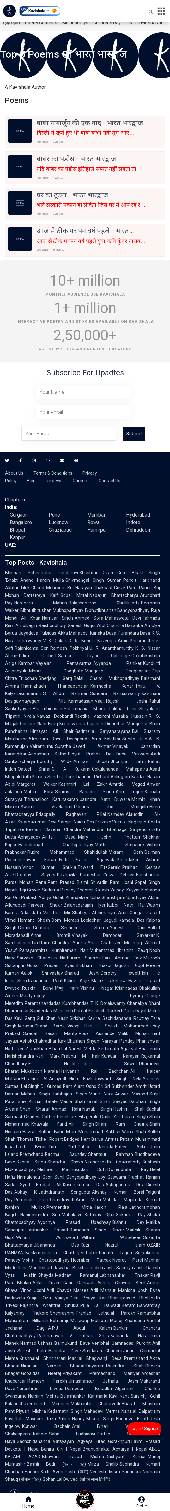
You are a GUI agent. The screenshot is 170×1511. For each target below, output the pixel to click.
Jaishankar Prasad (47, 1229)
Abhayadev (29, 837)
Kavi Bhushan (71, 1041)
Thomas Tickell (32, 1139)
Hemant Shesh (34, 920)
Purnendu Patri (31, 1199)
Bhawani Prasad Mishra (73, 1456)
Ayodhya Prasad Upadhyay (74, 1222)
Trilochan (28, 678)
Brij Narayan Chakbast (90, 587)
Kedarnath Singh (64, 1411)
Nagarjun (137, 821)
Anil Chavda (59, 1290)
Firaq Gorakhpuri (113, 1441)
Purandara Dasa (134, 633)
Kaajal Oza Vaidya (47, 1297)
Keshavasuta (72, 723)
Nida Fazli (80, 1078)
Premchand (31, 1154)
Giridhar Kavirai (85, 1018)
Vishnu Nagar (96, 988)
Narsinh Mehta (43, 1396)
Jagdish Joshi (101, 1267)
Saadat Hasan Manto (50, 1033)
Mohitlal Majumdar (123, 1199)
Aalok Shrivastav (42, 973)
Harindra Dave (64, 1350)
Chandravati (62, 1199)
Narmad (28, 1343)
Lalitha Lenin (123, 708)
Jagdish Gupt (128, 965)
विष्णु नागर (67, 988)
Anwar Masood (131, 1093)
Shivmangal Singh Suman (93, 580)
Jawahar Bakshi (69, 1267)
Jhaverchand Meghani (44, 1403)
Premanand (136, 1358)
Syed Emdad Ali (40, 1184)
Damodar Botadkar (89, 1388)
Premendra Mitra (69, 1207)
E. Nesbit (52, 1063)
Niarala (51, 1071)
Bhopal (17, 530)
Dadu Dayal (135, 1010)
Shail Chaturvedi (105, 942)
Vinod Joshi (32, 1290)
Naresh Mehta (83, 1048)
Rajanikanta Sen (32, 648)
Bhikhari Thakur (94, 965)
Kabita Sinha (31, 1161)
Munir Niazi (101, 1093)
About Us (14, 473)
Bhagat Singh (100, 1418)
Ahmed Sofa (89, 617)
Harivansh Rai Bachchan (94, 1071)
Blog (31, 480)
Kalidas (138, 776)
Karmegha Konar (111, 685)
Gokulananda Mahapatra (120, 769)
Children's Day (107, 22)
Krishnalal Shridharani (43, 1358)
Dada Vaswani (132, 753)
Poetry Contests (41, 22)
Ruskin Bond (37, 988)
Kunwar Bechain (46, 1426)
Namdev (115, 814)
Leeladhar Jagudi (99, 920)
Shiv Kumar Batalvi (38, 1101)
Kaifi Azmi (52, 1471)
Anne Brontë (50, 935)
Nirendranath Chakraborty (113, 1161)
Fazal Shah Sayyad (107, 1101)
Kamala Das (132, 920)
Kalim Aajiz (77, 980)
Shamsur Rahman (110, 1154)
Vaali (100, 701)
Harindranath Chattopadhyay (55, 844)
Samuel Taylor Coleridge (94, 655)
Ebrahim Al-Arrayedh (44, 1078)
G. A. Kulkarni (71, 769)
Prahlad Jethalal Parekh (105, 1313)
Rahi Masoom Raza (35, 1418)
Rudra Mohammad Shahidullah (67, 852)
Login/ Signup (144, 1428)
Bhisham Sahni (22, 572)
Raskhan (38, 1048)
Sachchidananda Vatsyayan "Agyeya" (55, 1441)
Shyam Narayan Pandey (111, 1041)
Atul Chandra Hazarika (120, 625)
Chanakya (137, 1003)
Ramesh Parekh (47, 1381)
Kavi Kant (119, 1396)
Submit (134, 434)
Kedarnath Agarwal (117, 1048)
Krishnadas (126, 988)
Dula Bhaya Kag (88, 1297)
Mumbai (96, 515)
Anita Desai (59, 837)
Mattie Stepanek (120, 844)
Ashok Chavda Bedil (121, 1282)
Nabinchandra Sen (40, 1214)
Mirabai (25, 1025)
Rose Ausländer (97, 1033)
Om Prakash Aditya (32, 897)
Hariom (32, 1471)
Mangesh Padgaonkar (117, 670)
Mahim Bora (38, 791)
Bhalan (24, 1282)
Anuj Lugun (129, 791)
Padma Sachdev (66, 1154)
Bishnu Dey (128, 1222)
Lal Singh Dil (33, 1086)
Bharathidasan (47, 708)
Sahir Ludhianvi (72, 1433)
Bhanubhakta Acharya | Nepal (115, 1449)
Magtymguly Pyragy (82, 995)
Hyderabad (138, 515)
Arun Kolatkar (106, 738)
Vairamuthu (41, 746)
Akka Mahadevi (73, 633)
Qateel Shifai (34, 769)
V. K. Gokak (55, 640)
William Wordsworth (48, 1237)
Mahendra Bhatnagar (105, 829)
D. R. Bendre (82, 640)
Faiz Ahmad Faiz (122, 957)
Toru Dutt (62, 1146)
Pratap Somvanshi (123, 1433)
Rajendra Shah (125, 1365)
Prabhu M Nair (80, 1056)
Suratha (63, 746)
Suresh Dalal (32, 1350)
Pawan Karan (39, 859)
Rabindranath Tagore (110, 1252)
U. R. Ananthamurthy (111, 648)
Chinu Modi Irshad (34, 1267)
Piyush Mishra (31, 1411)
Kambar (26, 663)
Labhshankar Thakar (124, 1275)
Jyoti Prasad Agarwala (87, 859)
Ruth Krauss (33, 776)
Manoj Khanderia (127, 1320)
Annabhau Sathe (47, 753)
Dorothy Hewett (121, 973)
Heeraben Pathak (91, 1260)
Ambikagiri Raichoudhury (40, 625)
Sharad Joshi (81, 973)
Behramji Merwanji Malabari (79, 1320)
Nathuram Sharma (80, 957)
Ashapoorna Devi (125, 1184)
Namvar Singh (57, 617)
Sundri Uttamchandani (70, 776)
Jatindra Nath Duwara (105, 799)
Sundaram (93, 1350)
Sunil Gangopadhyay (75, 1177)
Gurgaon (19, 515)
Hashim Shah (129, 1109)
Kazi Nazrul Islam (113, 1245)
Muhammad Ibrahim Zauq (119, 950)
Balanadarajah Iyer (84, 905)
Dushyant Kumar (126, 1456)
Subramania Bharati (86, 708)
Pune (54, 515)
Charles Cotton (39, 1116)
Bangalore (21, 522)
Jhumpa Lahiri (128, 761)
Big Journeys (75, 22)
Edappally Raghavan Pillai (71, 814)
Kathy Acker (131, 1146)
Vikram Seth (126, 852)
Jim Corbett (39, 655)
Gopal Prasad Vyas (50, 965)
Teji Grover (29, 889)
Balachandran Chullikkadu (104, 602)
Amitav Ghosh (91, 761)
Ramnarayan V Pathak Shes (73, 1335)
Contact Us (109, 480)
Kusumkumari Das (83, 1184)
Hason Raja (110, 1207)
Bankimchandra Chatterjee (54, 1252)
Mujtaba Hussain (129, 716)
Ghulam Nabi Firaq (39, 723)
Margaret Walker (37, 784)
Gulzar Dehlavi (118, 874)
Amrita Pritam (119, 1139)
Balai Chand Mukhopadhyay (106, 678)
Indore (133, 522)
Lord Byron (31, 1146)
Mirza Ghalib (103, 1464)
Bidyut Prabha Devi (91, 753)
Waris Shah (134, 1131)
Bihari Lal (58, 1048)
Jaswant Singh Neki (117, 1078)
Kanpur (17, 537)
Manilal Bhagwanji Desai (95, 1358)
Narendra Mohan (40, 602)
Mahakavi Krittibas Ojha (88, 1214)
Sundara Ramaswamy (115, 693)
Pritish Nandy (71, 1418)
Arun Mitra (88, 1199)
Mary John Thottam (110, 837)
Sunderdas (41, 1010)
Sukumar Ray (131, 1214)
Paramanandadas (43, 1003)
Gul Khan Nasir (52, 1018)
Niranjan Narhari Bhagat (53, 1365)
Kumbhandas (75, 1003)
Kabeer (40, 1433)
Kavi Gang (24, 1018)
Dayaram (95, 1365)
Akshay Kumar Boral (118, 1192)
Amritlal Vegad (127, 784)
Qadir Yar (110, 1116)
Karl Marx (48, 1056)
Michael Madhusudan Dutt (71, 1169)
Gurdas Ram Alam (65, 1086)
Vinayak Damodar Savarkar (113, 935)
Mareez (81, 1290)
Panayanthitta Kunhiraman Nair (53, 950)
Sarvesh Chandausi (37, 957)
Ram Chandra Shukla (62, 942)
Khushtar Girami (98, 572)
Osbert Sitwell (107, 1063)
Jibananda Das (56, 1245)
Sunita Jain (134, 738)
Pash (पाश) (76, 1471)
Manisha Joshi (133, 1290)
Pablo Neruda (96, 1146)
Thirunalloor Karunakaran (51, 799)
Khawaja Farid (49, 1124)
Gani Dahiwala (79, 1282)
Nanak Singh (97, 1109)
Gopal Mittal (74, 595)
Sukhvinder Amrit (129, 1086)
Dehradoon (138, 530)
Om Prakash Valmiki (107, 821)
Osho (91, 1086)
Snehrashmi (62, 1313)
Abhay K (25, 1192)
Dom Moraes (65, 920)
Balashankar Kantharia (83, 1396)
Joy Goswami (112, 1177)
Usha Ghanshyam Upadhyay (118, 897)
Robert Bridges (64, 1139)
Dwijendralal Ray (128, 1169)
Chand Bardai (50, 1025)
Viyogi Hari (80, 1025)
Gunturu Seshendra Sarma (70, 927)
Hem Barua (92, 1139)
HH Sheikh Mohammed (121, 1025)
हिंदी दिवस (11, 22)
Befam (129, 1305)
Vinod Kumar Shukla (49, 867)
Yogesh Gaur (128, 927)
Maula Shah (72, 1101)
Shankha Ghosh (65, 1161)
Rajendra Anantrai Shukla (49, 1305)
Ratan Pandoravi (59, 572)
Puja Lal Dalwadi (100, 1305)
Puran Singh (135, 1116)
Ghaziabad (60, 530)
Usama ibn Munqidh (112, 806)
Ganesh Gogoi (82, 625)
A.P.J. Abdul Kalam (80, 1328)
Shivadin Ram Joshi (111, 882)
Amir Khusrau (132, 640)
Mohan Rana (32, 882)
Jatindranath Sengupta (64, 1192)
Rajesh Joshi (126, 701)
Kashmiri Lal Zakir (82, 784)
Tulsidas (48, 633)
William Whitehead (111, 1237)
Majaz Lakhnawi (109, 980)
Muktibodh (31, 1071)
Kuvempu (106, 640)
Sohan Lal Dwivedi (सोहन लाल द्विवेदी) (76, 1479)
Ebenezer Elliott (132, 1418)
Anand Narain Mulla (42, 580)
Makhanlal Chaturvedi (95, 1403)
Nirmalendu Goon (35, 1177)
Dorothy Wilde (54, 761)
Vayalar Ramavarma (64, 663)
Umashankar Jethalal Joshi (103, 1381)
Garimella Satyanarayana (103, 731)
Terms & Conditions (52, 473)
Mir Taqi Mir (56, 912)
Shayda (45, 1275)
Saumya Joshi (130, 1267)
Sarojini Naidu (71, 821)
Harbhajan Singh (69, 1093)
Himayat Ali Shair (52, 731)
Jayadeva (28, 633)
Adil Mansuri (103, 1290)
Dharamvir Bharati (144, 22)
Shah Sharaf (35, 1109)
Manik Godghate (56, 670)
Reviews (54, 480)
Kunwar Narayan (120, 1056)
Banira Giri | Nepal (61, 1449)
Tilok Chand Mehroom (43, 587)
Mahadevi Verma (102, 1411)
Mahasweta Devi (123, 617)
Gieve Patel (125, 587)
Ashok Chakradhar (38, 1041)
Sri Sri (104, 1086)
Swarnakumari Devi (36, 821)
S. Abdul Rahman (65, 693)
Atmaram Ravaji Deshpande (59, 738)
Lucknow (58, 522)
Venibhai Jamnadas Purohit (121, 1343)
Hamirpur (97, 530)
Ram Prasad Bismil (68, 882)
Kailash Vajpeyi (110, 889)
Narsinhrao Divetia (40, 1388)
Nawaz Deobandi (55, 716)
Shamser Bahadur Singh (84, 791)
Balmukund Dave (72, 1343)
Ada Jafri (30, 912)
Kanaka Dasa (103, 633)
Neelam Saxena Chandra (53, 829)
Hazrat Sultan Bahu (43, 1131)
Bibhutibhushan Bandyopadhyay (117, 610)
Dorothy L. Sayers (35, 874)
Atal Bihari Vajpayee (108, 1426)
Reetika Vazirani (92, 716)
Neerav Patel (127, 1260)
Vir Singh (81, 1124)
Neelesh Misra (105, 1471)
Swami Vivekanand (48, 806)
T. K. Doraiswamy (107, 1003)
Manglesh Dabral (70, 1010)
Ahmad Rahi (66, 1109)
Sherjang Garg (55, 678)
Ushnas (45, 1343)
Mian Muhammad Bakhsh (93, 1131)
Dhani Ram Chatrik (121, 1124)
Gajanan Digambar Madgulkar (117, 723)
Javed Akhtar (92, 746)
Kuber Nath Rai (126, 905)
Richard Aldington (112, 776)
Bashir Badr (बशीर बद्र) (56, 1464)
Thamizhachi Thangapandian (55, 685)
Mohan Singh (35, 1093)
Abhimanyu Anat (110, 912)
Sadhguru (131, 1471)
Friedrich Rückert (105, 1010)
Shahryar (81, 912)
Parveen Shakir (45, 905)
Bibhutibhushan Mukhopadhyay (51, 610)
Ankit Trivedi (47, 1282)
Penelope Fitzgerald (77, 1116)
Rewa (93, 522)
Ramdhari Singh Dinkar (97, 1229)
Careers (80, 480)
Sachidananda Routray (125, 1018)
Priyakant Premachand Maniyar (101, 1373)
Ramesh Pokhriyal (69, 648)
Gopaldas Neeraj (41, 1373)
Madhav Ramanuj (76, 1275)
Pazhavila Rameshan (79, 874)
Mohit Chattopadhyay (46, 1260)
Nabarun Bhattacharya (113, 595)
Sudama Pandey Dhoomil (67, 889)
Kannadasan (80, 701)
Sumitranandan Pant (40, 980)
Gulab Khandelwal (70, 897)
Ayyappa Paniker (117, 663)
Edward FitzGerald (99, 867)
